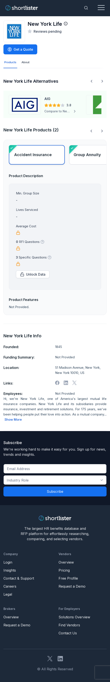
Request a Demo (72, 586)
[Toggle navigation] (101, 7)
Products (10, 62)
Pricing (64, 570)
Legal (7, 594)
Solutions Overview (74, 617)
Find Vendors (69, 625)
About (25, 62)
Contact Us (68, 633)
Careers (9, 586)
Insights (9, 570)
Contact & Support (18, 578)
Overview (66, 562)
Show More (13, 420)
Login (7, 562)
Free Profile (68, 578)
